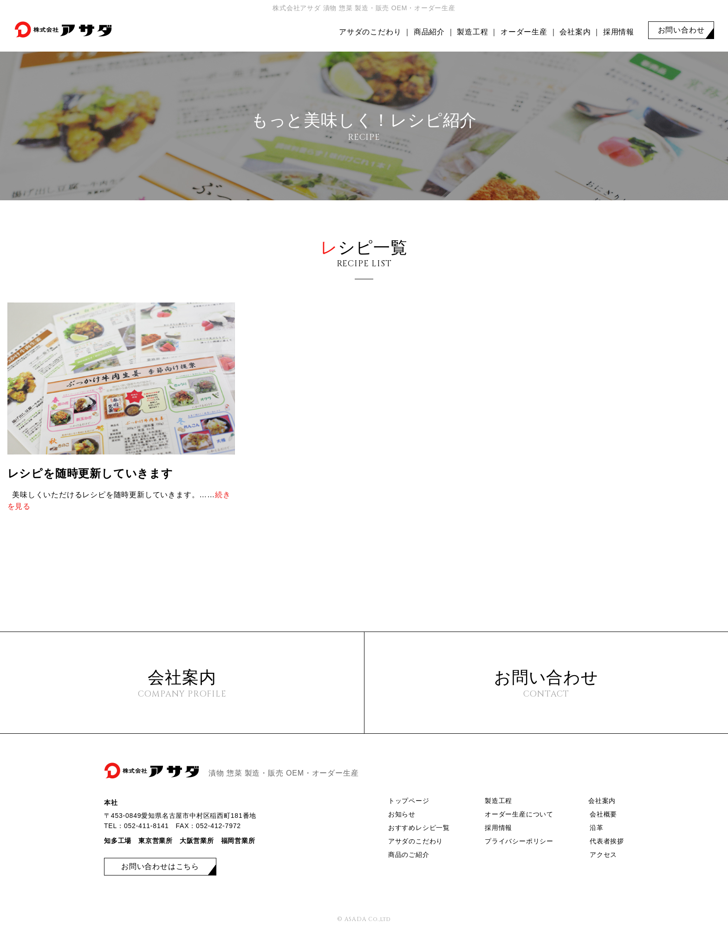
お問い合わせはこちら (160, 866)
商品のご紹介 (408, 854)
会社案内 (575, 32)
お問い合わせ (681, 30)
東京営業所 (155, 840)
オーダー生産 (523, 32)
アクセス (603, 854)
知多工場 (117, 840)
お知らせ (402, 814)
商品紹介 (429, 32)
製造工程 (472, 32)
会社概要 (603, 814)
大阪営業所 (197, 840)
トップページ (408, 800)
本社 (111, 802)
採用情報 (618, 32)
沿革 (597, 827)
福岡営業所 (238, 840)
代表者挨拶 (607, 841)
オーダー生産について (519, 814)
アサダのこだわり (370, 32)
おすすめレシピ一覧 (419, 827)
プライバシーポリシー (519, 841)
